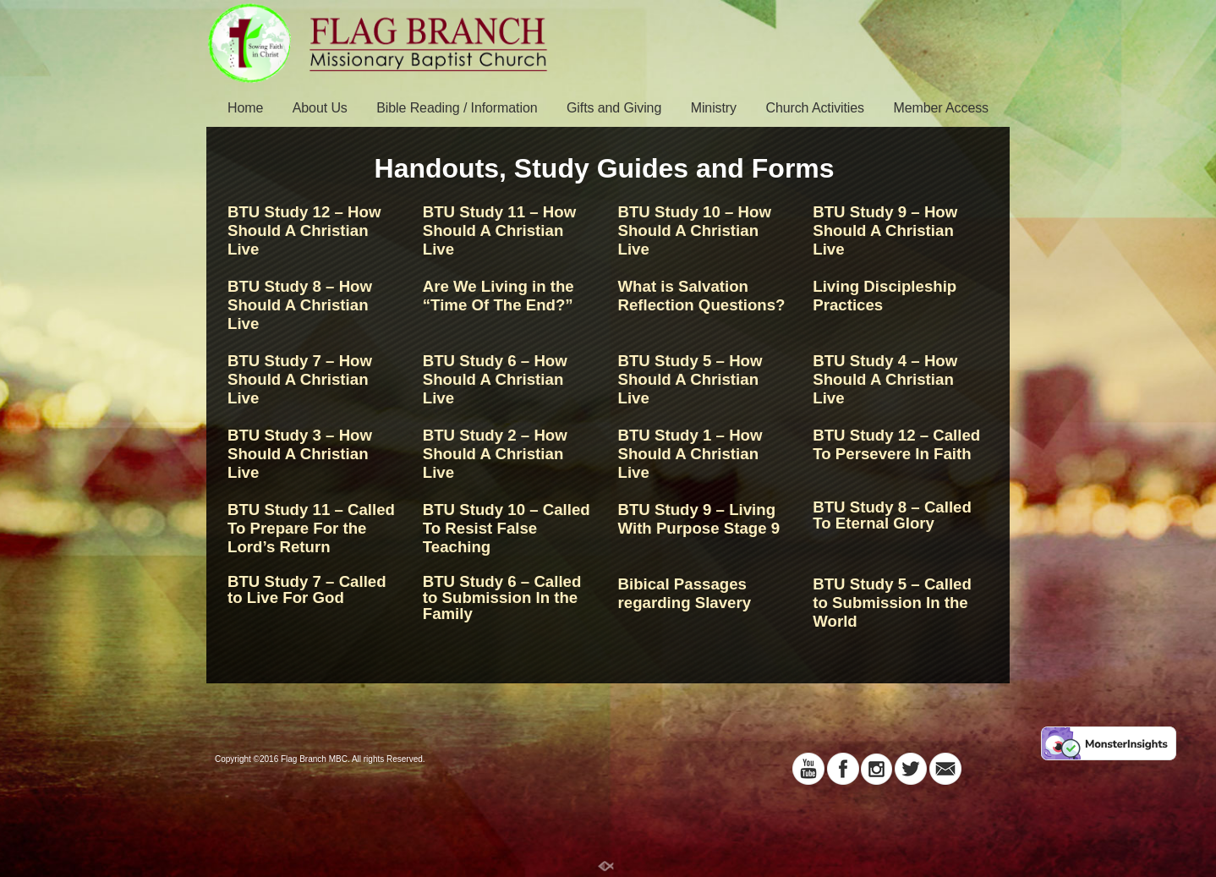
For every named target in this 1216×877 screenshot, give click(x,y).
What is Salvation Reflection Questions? (702, 295)
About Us (320, 108)
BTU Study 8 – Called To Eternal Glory (892, 515)
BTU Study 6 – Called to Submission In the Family (502, 597)
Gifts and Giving (614, 108)
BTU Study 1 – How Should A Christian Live (690, 453)
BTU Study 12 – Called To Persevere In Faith (896, 444)
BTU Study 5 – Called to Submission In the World (892, 602)
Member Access (941, 108)
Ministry (714, 108)
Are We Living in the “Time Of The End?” (498, 295)
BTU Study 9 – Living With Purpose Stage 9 (699, 519)
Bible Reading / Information (456, 108)
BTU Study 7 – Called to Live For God (306, 589)
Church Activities (814, 108)
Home (245, 108)
